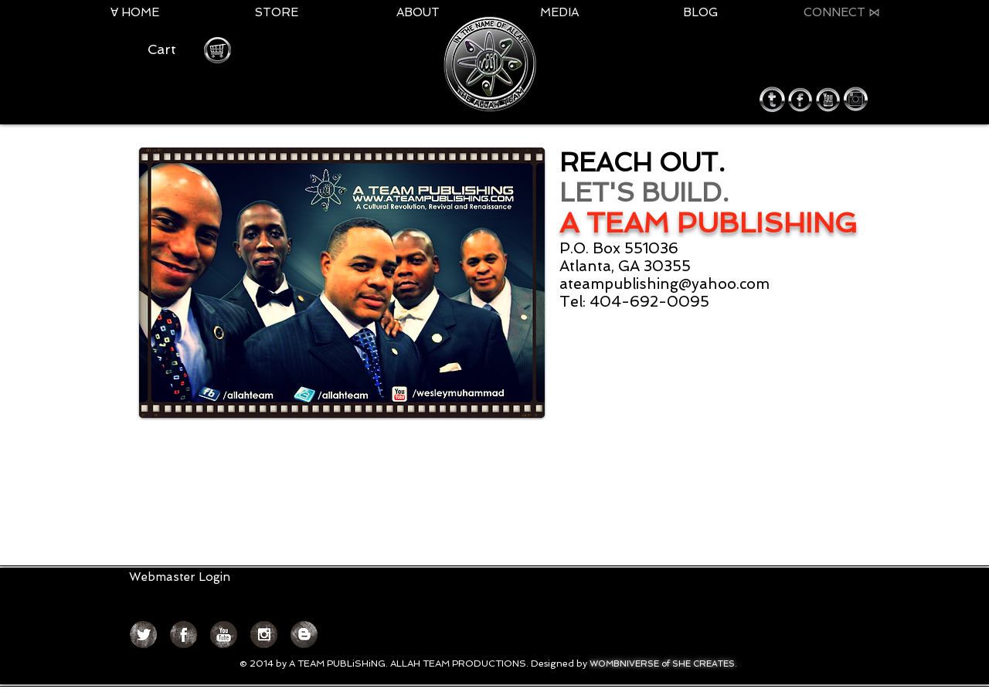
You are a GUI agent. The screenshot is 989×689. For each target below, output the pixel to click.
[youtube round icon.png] (827, 99)
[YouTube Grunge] (223, 634)
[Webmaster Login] (179, 577)
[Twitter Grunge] (143, 634)
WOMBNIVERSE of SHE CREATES (662, 664)
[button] (170, 49)
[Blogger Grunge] (304, 634)
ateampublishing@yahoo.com (664, 284)
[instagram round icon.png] (855, 99)
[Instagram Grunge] (263, 634)
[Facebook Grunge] (183, 634)
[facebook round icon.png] (800, 99)
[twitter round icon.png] (772, 99)
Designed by (560, 663)
